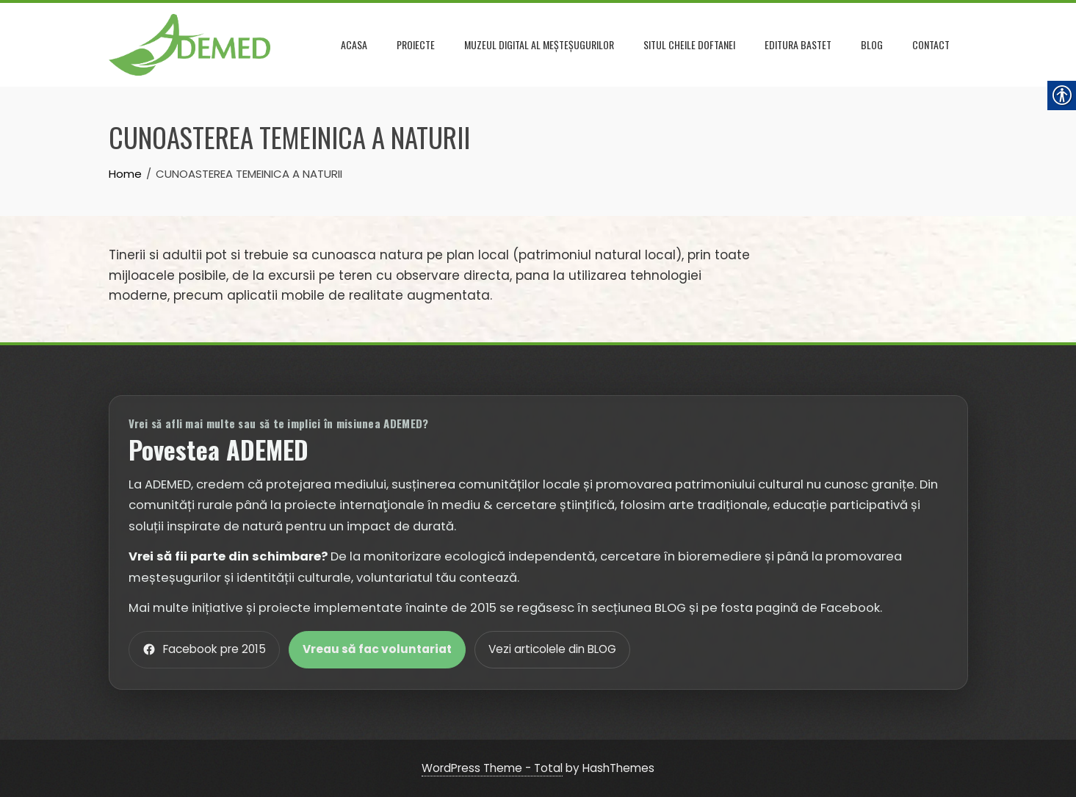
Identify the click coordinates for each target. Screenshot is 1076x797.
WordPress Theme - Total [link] (492, 768)
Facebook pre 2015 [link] (204, 649)
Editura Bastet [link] (798, 44)
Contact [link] (931, 44)
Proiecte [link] (416, 44)
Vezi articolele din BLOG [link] (552, 649)
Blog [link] (872, 44)
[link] (189, 43)
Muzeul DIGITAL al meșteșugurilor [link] (539, 44)
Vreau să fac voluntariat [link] (377, 649)
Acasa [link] (354, 44)
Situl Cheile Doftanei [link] (689, 44)
